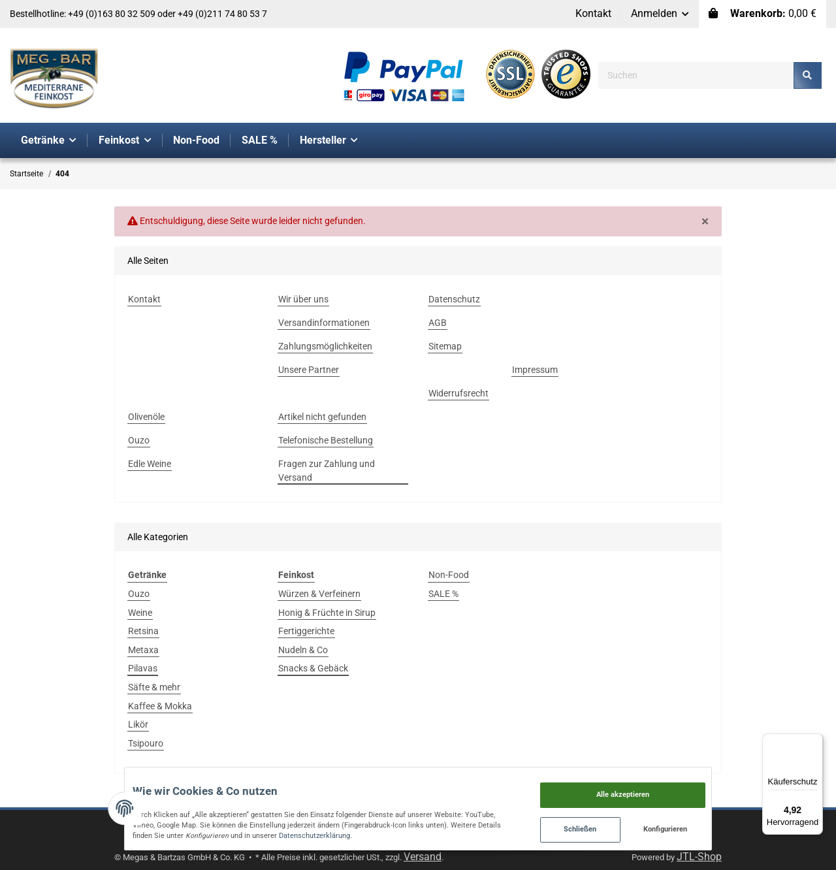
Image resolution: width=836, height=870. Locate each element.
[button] (660, 14)
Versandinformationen (324, 322)
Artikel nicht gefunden (322, 416)
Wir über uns (303, 299)
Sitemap (445, 346)
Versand (423, 856)
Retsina (143, 631)
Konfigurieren (728, 825)
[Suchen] (696, 75)
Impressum (535, 369)
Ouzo (139, 440)
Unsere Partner (308, 369)
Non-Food (448, 575)
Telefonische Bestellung (325, 440)
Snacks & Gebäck (313, 668)
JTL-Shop (699, 856)
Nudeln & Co (303, 650)
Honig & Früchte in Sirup (327, 612)
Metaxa (143, 650)
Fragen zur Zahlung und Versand (326, 471)
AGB (437, 322)
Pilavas (142, 668)
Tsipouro (145, 743)
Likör (138, 724)
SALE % (443, 593)
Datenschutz (454, 299)
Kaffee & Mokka (160, 706)
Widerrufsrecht (458, 393)
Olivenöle (146, 416)
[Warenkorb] (762, 14)
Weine (140, 612)
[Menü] (815, 741)
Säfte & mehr (154, 687)
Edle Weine (149, 464)
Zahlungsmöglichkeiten (325, 346)
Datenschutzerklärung (112, 830)
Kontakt (593, 13)
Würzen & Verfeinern (319, 593)
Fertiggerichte (306, 631)
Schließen (642, 825)
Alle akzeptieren (684, 783)
